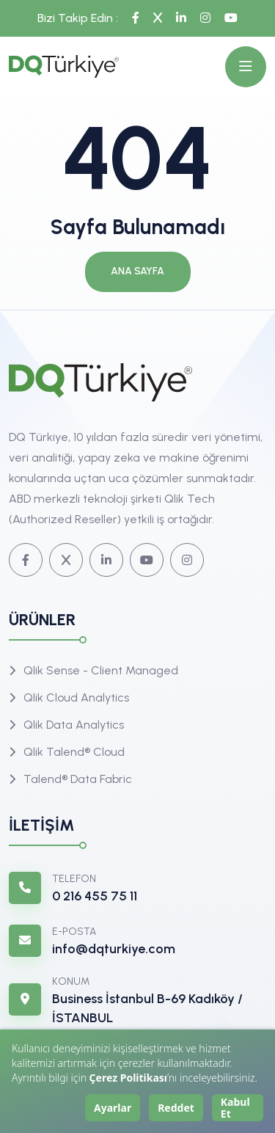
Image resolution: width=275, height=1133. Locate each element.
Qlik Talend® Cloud (74, 752)
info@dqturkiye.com (113, 949)
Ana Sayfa (137, 271)
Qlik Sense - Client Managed (100, 670)
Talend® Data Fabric (77, 779)
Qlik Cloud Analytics (76, 697)
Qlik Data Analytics (73, 725)
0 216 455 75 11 (94, 896)
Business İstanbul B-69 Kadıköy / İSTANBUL (147, 1008)
